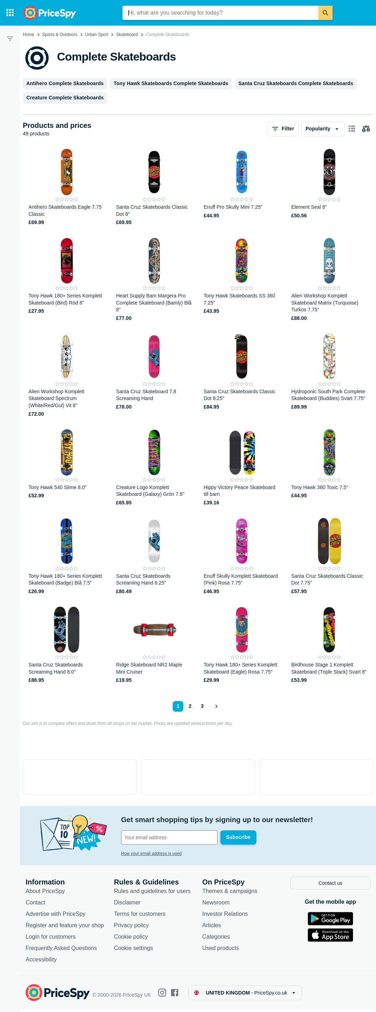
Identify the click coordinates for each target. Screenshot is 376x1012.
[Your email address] (169, 837)
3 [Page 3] (202, 706)
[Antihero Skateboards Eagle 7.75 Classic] (66, 187)
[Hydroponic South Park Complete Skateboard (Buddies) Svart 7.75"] (329, 376)
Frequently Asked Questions (61, 951)
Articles (211, 928)
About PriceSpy (45, 894)
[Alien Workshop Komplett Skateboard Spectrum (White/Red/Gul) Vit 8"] (66, 376)
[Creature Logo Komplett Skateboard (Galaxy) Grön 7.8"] (154, 468)
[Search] (325, 13)
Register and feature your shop (65, 928)
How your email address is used (151, 853)
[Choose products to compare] (366, 129)
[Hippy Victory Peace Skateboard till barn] (242, 468)
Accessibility (41, 962)
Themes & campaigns (229, 894)
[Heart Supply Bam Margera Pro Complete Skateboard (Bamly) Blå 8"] (154, 280)
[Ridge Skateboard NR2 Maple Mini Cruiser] (154, 645)
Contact (35, 905)
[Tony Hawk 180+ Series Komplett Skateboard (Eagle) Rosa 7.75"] (242, 645)
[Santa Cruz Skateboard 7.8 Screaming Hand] (154, 376)
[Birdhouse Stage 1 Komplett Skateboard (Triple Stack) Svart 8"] (329, 645)
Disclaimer (127, 905)
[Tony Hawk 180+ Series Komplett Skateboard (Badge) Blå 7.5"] (66, 556)
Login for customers (51, 939)
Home (28, 34)
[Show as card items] (352, 129)
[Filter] (10, 38)
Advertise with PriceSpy (55, 916)
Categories (216, 939)
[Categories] (10, 13)
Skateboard (127, 34)
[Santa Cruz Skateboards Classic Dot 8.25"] (242, 376)
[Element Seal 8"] (329, 187)
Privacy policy (131, 928)
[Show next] (216, 706)
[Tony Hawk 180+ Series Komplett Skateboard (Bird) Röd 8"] (66, 280)
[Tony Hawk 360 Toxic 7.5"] (329, 468)
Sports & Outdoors (59, 34)
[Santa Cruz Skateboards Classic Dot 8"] (154, 187)
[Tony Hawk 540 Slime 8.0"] (66, 468)
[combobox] (220, 13)
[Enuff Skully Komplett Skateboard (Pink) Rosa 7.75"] (242, 556)
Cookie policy (131, 939)
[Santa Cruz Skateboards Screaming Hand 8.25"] (154, 556)
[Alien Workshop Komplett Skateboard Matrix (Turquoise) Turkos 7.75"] (329, 280)
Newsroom (215, 905)
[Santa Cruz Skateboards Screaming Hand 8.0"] (66, 645)
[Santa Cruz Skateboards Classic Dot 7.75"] (329, 556)
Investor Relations (225, 916)
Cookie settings (133, 951)
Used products (220, 951)
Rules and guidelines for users (152, 894)
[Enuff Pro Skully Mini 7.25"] (242, 187)
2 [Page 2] (190, 706)
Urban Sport (96, 34)
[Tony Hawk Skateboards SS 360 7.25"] (242, 280)
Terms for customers (140, 916)
